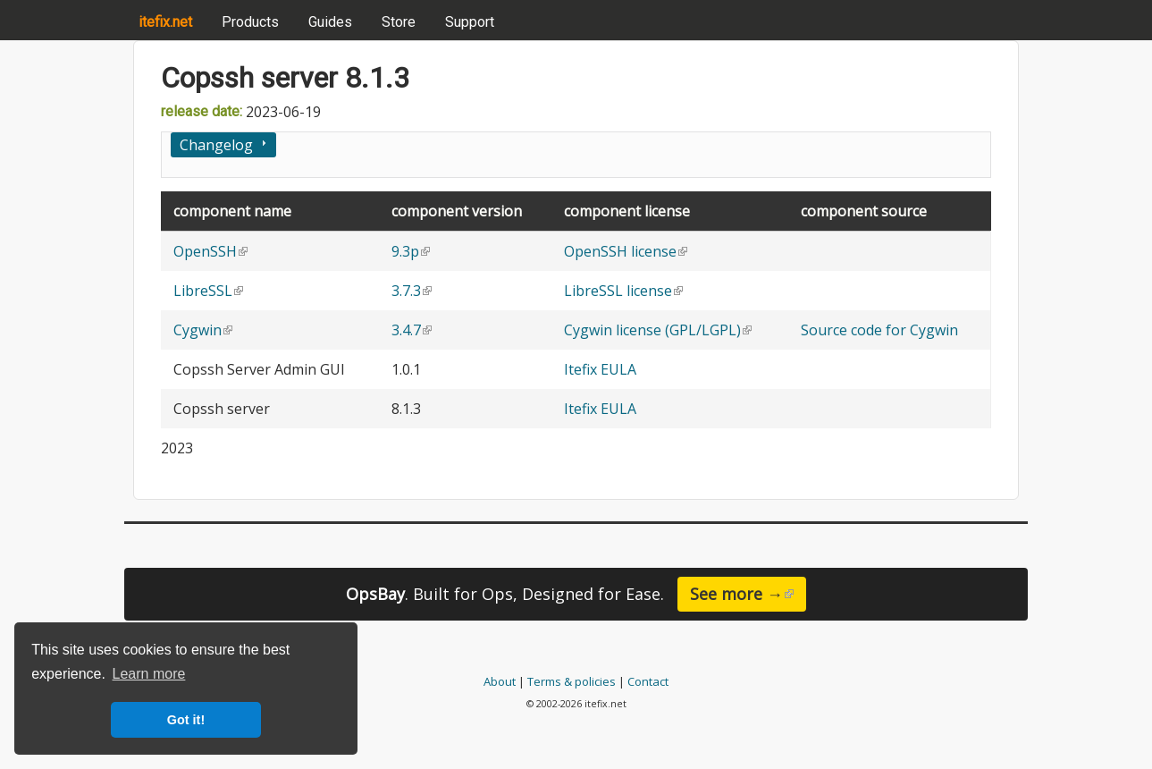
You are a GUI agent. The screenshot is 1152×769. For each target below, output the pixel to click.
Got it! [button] (186, 720)
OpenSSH (210, 251)
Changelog (216, 145)
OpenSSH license (625, 251)
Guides (330, 21)
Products (250, 21)
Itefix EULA (600, 369)
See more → (748, 593)
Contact (647, 681)
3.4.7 (411, 330)
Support (469, 21)
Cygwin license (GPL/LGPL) (658, 330)
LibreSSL (208, 290)
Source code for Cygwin (879, 330)
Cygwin (202, 330)
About (500, 681)
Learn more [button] (149, 673)
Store (399, 21)
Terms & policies (571, 681)
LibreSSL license (623, 290)
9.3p (410, 251)
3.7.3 (411, 290)
